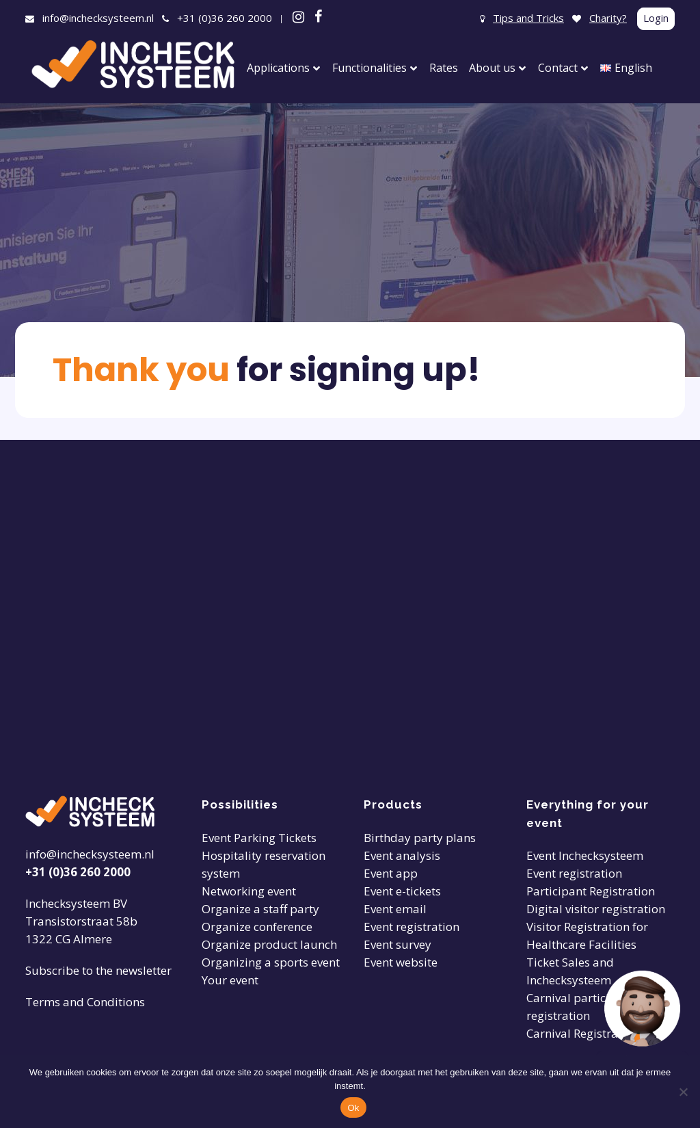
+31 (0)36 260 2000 (224, 18)
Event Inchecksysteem (584, 855)
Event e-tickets (402, 891)
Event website (401, 962)
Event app (391, 873)
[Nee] (683, 1092)
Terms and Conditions (85, 1002)
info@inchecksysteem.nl (98, 18)
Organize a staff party (260, 909)
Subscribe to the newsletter (98, 970)
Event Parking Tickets (259, 837)
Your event (230, 980)
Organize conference (257, 926)
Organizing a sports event (271, 962)
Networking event (249, 891)
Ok (353, 1108)
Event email (395, 909)
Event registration (411, 926)
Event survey (397, 944)
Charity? (608, 18)
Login (656, 18)
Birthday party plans (420, 837)
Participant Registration (590, 891)
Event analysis (402, 855)
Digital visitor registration (595, 909)
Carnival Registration (582, 1033)
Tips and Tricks (528, 18)
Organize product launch (269, 944)
